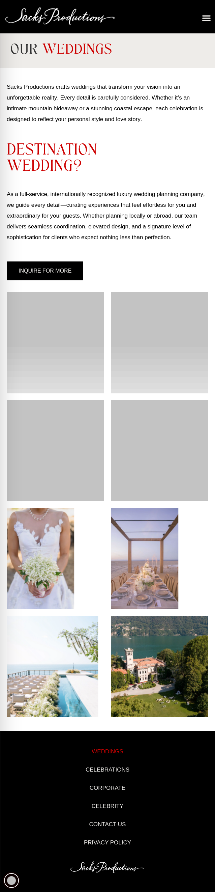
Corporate (107, 788)
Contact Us (107, 824)
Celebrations (107, 769)
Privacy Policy (107, 842)
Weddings (107, 751)
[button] (207, 18)
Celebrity (107, 806)
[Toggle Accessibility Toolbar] (11, 880)
